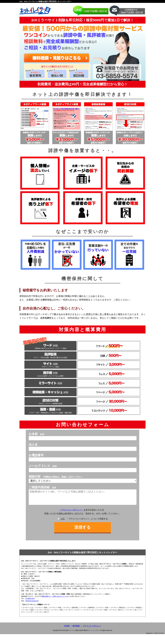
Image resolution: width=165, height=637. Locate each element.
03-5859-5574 (30, 601)
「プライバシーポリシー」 (71, 513)
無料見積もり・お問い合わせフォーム (54, 599)
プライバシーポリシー (92, 629)
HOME (67, 629)
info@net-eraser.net (31, 604)
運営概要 (76, 629)
